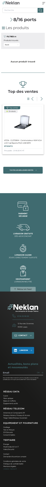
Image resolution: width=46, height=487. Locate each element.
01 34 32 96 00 (23, 316)
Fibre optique (8, 398)
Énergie (6, 444)
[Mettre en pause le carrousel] (28, 99)
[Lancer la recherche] (40, 10)
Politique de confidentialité (13, 464)
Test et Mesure (8, 430)
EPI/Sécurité (8, 432)
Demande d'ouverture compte (14, 457)
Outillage (6, 427)
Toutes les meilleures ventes (23, 170)
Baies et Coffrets (9, 401)
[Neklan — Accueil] (10, 2)
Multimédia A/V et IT (11, 447)
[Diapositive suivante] (41, 99)
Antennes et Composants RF (14, 413)
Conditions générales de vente (14, 461)
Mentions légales (9, 466)
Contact (6, 454)
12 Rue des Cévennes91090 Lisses (26, 325)
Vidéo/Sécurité (8, 449)
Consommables (9, 435)
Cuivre (5, 396)
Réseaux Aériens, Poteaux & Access (16, 415)
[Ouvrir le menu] (43, 3)
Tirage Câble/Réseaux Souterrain (15, 418)
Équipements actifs (10, 403)
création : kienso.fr (10, 469)
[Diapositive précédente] (32, 99)
